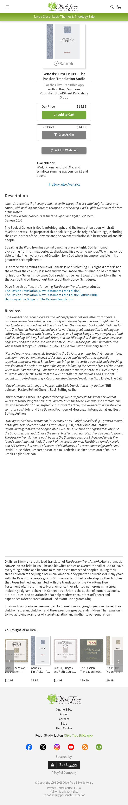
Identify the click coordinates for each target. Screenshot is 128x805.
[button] (112, 7)
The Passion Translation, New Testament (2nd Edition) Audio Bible (51, 295)
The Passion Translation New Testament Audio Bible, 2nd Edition (90, 673)
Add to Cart (64, 115)
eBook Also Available (64, 184)
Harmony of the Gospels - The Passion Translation (39, 299)
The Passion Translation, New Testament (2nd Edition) (43, 291)
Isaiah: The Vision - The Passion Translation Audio (16, 672)
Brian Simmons (69, 89)
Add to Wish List (64, 150)
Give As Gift (64, 135)
